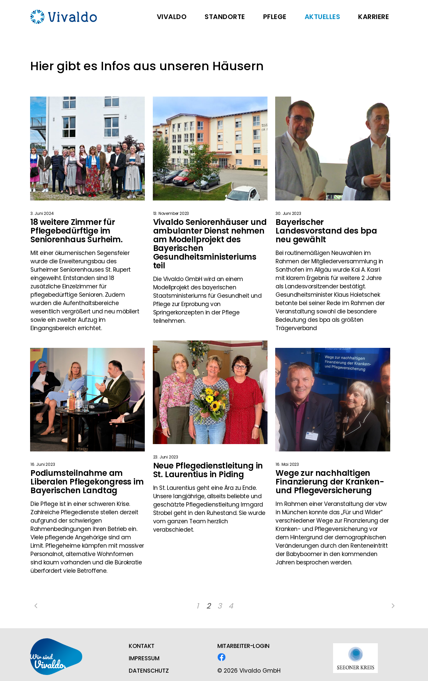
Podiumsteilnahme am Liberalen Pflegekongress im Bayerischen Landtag (87, 481)
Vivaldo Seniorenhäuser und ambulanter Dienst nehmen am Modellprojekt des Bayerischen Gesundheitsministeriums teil (210, 244)
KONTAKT (141, 646)
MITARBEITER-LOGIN (243, 646)
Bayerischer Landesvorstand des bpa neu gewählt (326, 231)
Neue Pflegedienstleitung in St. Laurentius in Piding (208, 470)
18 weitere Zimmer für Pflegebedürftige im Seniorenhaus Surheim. (76, 231)
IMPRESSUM (144, 658)
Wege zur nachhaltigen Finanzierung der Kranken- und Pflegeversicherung (330, 481)
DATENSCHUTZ (149, 671)
